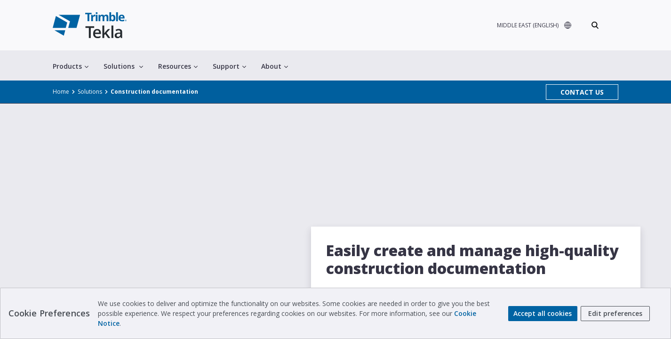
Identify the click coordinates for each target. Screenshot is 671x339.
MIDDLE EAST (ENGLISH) (528, 25)
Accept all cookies (542, 313)
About (274, 66)
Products (70, 66)
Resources (178, 66)
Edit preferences (615, 313)
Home (61, 92)
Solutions (123, 66)
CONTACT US (582, 92)
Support (229, 66)
